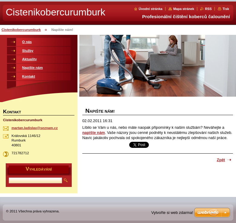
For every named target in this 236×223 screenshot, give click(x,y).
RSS (208, 9)
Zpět (221, 160)
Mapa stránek (183, 9)
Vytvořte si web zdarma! (172, 212)
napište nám (93, 132)
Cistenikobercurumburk (21, 30)
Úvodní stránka (150, 9)
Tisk (225, 9)
